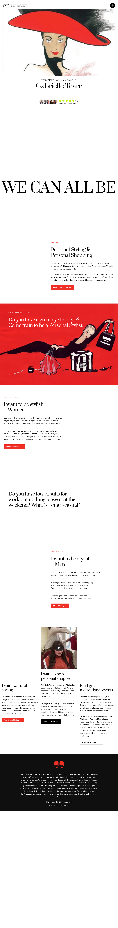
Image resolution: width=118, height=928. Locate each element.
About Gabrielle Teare (104, 891)
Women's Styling (57, 891)
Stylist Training (57, 898)
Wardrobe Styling (11, 898)
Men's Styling (56, 894)
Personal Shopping (12, 891)
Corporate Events (102, 894)
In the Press (100, 898)
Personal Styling (11, 894)
